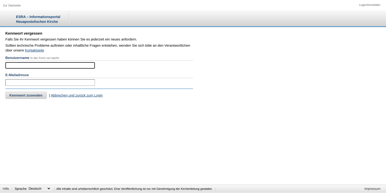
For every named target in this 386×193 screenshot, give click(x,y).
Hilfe (6, 189)
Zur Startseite (12, 5)
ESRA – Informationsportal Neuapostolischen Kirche (38, 19)
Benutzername (17, 58)
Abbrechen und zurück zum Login (77, 95)
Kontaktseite (34, 50)
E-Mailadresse (17, 75)
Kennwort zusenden (26, 95)
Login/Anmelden (369, 5)
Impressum (372, 189)
